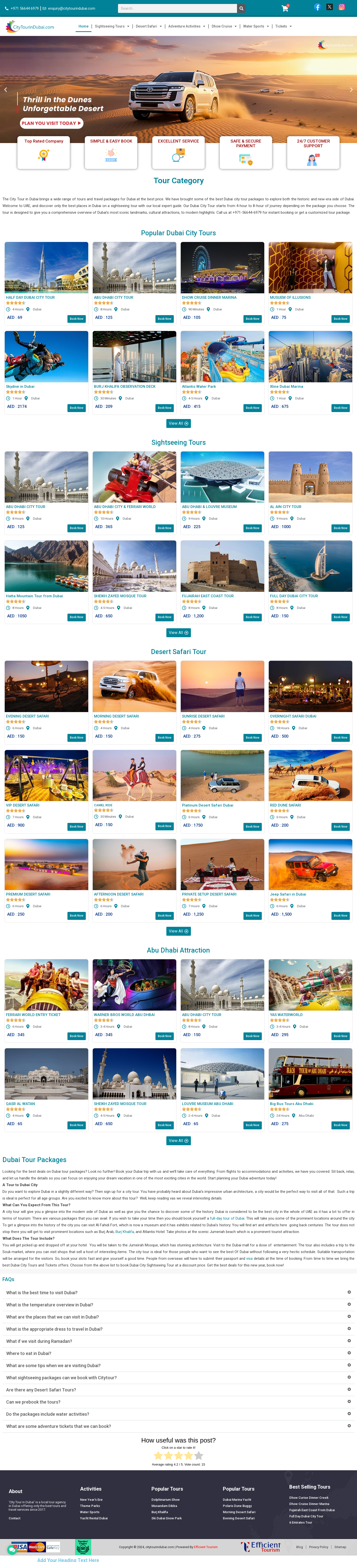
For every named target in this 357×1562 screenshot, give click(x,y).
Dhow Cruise (224, 26)
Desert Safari (149, 26)
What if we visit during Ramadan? (39, 1342)
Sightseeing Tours (112, 26)
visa (249, 1259)
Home (84, 26)
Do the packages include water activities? (47, 1414)
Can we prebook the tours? (33, 1402)
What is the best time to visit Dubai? (42, 1293)
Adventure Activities (186, 26)
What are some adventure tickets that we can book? (58, 1427)
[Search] (241, 8)
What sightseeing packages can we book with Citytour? (61, 1378)
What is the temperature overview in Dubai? (49, 1305)
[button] (5, 89)
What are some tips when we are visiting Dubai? (53, 1366)
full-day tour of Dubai (227, 1219)
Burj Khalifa (125, 1232)
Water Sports (256, 26)
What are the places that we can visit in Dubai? (52, 1317)
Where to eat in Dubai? (28, 1354)
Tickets (283, 26)
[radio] (158, 1457)
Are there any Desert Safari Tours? (41, 1390)
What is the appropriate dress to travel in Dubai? (54, 1329)
